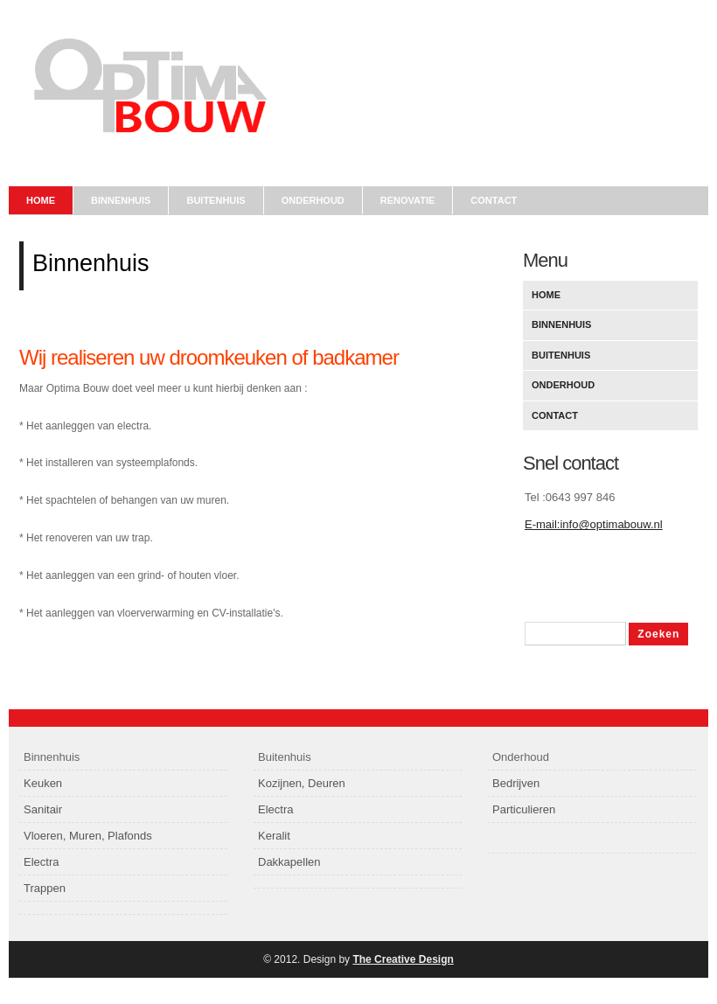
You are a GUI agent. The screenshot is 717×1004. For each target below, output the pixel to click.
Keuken (43, 783)
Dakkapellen (289, 861)
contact (493, 200)
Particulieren (523, 809)
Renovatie (407, 200)
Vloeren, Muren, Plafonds (88, 835)
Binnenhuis (120, 200)
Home (40, 200)
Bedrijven (515, 783)
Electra (41, 861)
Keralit (274, 835)
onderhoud (313, 200)
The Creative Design (402, 959)
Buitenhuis (215, 200)
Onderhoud (563, 385)
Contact (555, 415)
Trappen (45, 888)
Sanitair (43, 809)
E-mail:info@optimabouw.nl (594, 524)
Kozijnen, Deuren (301, 783)
